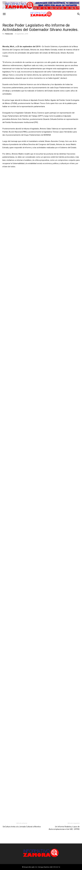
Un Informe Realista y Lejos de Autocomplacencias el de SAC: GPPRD (64, 828)
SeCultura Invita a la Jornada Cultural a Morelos (22, 827)
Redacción (9, 34)
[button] (4, 14)
